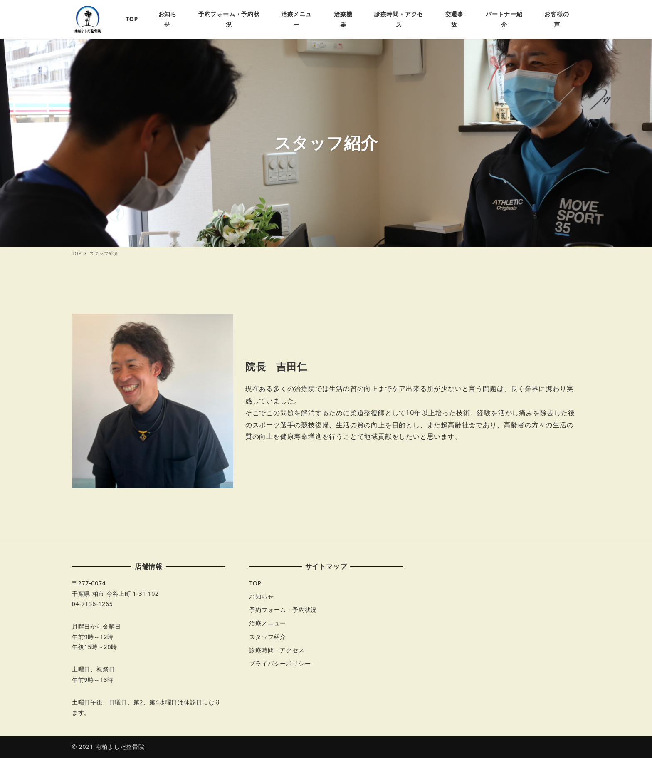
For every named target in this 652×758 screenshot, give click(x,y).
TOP (255, 583)
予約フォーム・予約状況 (283, 610)
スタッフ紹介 (267, 637)
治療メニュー (267, 623)
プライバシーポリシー (280, 663)
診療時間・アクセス (276, 650)
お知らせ (261, 596)
